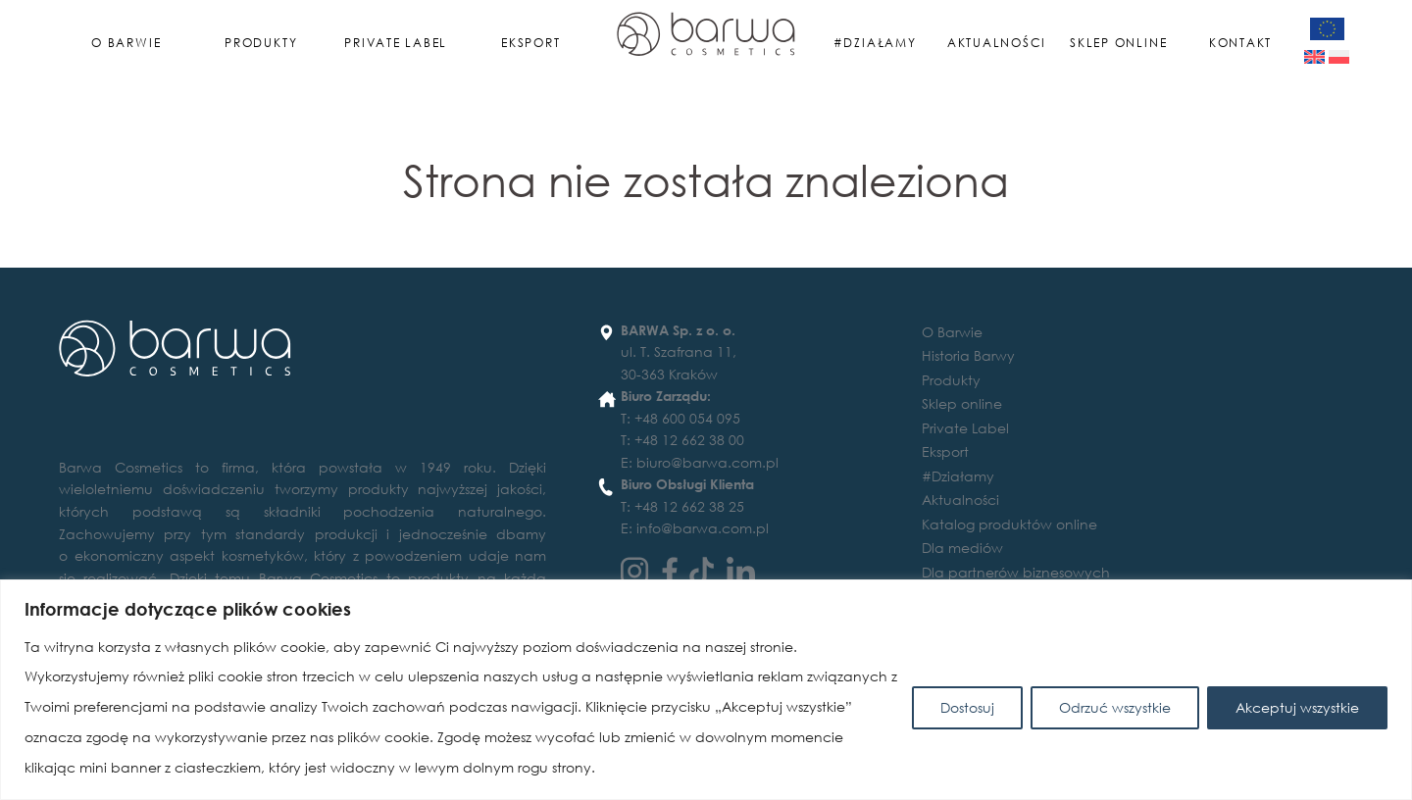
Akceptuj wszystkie (1297, 707)
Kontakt (1240, 42)
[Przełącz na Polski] (1339, 57)
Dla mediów (962, 547)
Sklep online (1118, 42)
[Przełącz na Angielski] (1314, 57)
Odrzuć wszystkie (1115, 707)
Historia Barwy (968, 355)
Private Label (395, 42)
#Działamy (875, 42)
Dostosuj (967, 707)
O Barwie (126, 42)
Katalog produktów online (1009, 524)
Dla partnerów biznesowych (1016, 572)
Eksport (530, 42)
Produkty (261, 42)
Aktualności (996, 42)
